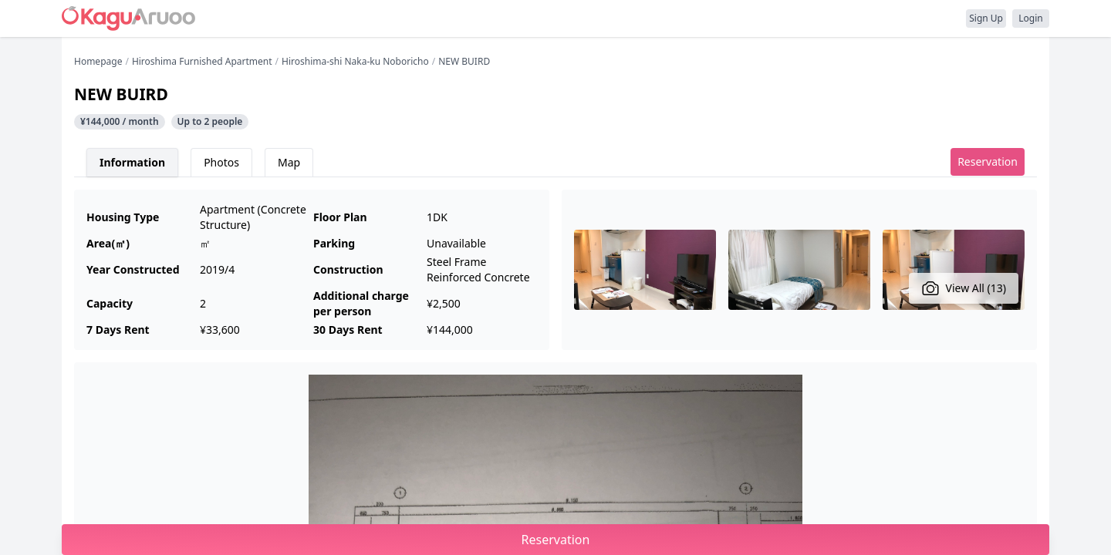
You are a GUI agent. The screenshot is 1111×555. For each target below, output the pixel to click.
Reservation (987, 161)
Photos (221, 162)
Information (132, 162)
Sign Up (986, 18)
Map (289, 162)
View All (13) (964, 288)
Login (1030, 18)
